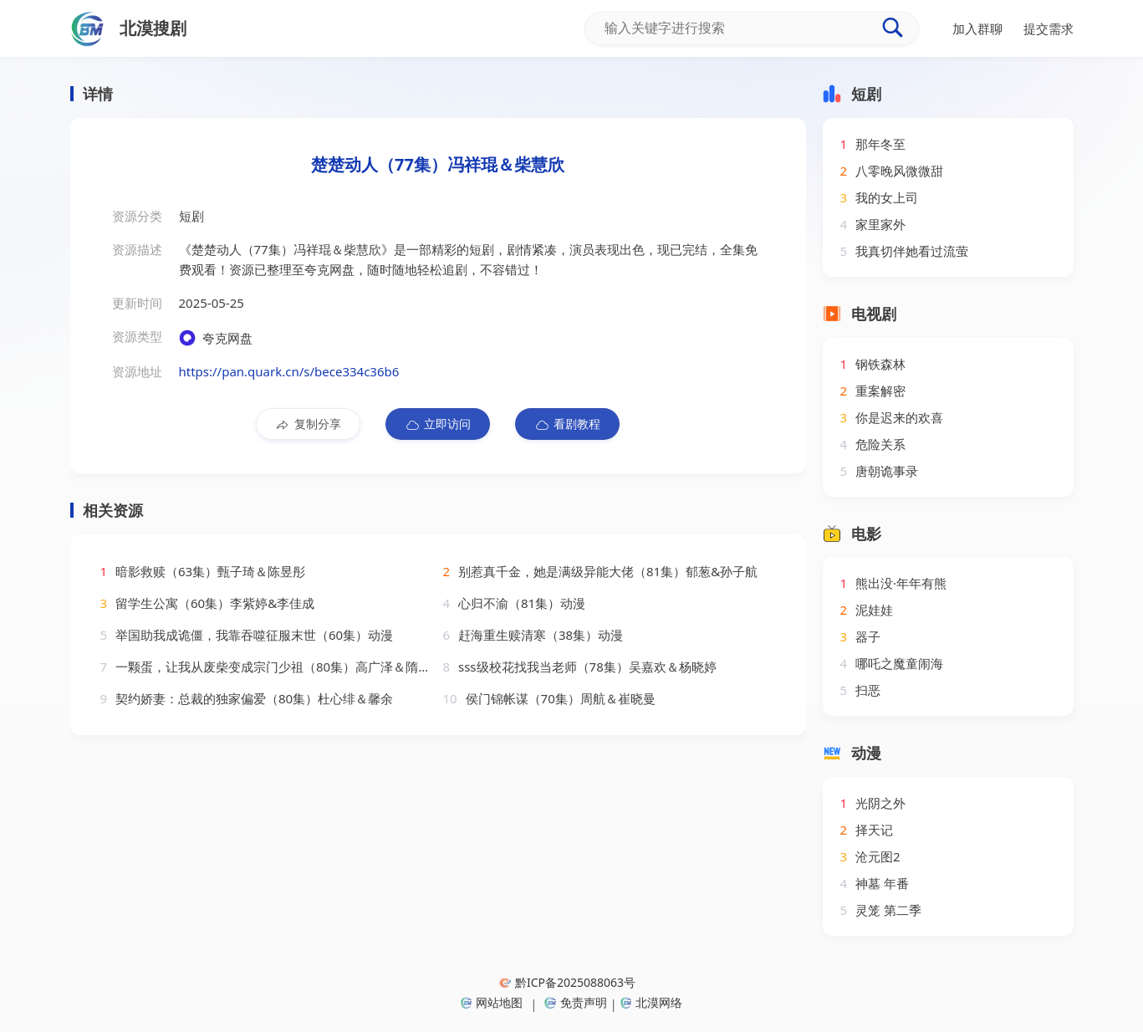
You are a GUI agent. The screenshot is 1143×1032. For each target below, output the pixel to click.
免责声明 (575, 1002)
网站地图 (492, 1002)
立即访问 (438, 424)
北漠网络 (651, 1002)
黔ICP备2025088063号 (567, 982)
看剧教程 (567, 424)
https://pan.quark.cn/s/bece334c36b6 (289, 371)
